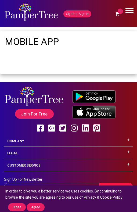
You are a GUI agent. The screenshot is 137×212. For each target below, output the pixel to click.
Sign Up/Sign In (77, 14)
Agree (35, 207)
